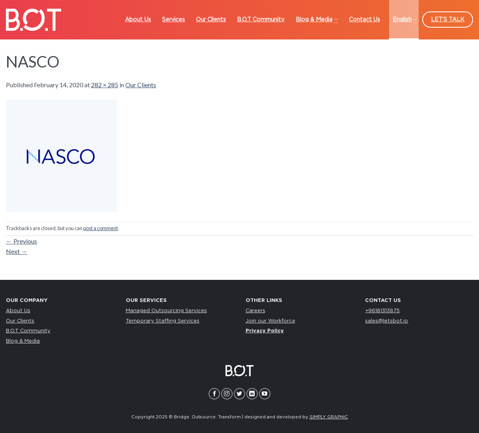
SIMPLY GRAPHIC (328, 417)
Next (16, 251)
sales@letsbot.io (386, 321)
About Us (18, 310)
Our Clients (140, 84)
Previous (21, 241)
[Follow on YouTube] (264, 393)
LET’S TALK (447, 19)
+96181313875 (382, 310)
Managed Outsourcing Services (166, 310)
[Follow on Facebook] (214, 393)
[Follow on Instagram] (227, 393)
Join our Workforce (270, 321)
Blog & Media (23, 341)
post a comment (100, 228)
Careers (255, 310)
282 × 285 (104, 84)
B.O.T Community (28, 331)
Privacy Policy (265, 331)
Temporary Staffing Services (162, 321)
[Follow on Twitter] (239, 393)
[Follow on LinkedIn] (252, 393)
